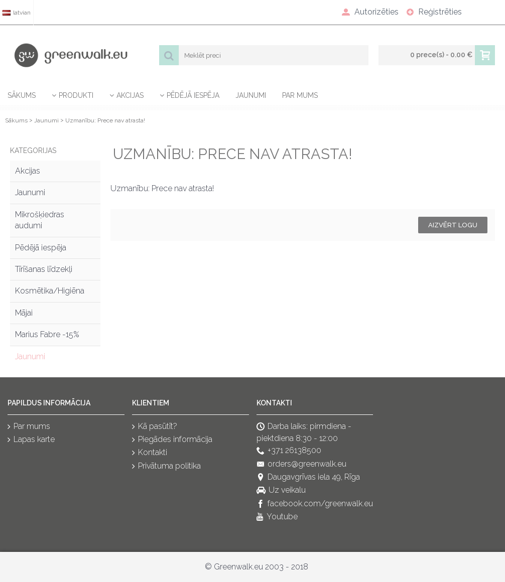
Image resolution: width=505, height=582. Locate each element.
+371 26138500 (289, 451)
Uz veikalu (281, 491)
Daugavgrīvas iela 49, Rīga (308, 477)
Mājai (24, 313)
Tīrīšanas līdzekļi (43, 269)
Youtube (277, 517)
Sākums (16, 120)
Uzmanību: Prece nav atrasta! (105, 120)
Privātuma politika (166, 466)
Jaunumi (46, 120)
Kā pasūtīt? (154, 426)
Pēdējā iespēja (40, 247)
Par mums (29, 426)
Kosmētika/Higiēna (49, 291)
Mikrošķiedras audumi (39, 220)
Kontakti (149, 453)
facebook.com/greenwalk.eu (315, 504)
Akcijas (27, 171)
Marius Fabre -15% (47, 334)
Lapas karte (31, 439)
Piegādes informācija (172, 439)
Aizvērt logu (452, 225)
